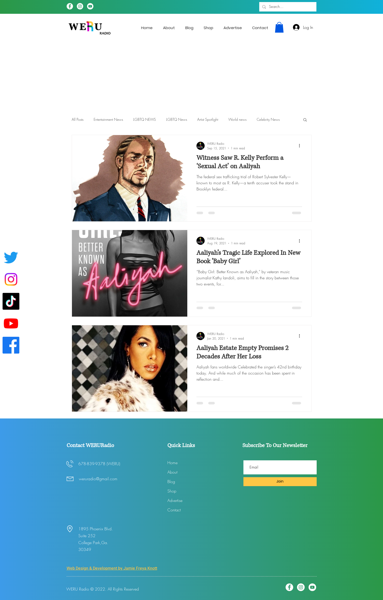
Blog (171, 481)
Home (172, 462)
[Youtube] (11, 323)
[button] (279, 27)
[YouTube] (90, 6)
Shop (171, 491)
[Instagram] (80, 6)
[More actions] (301, 146)
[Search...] (287, 6)
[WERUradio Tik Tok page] (11, 301)
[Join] (280, 481)
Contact (174, 510)
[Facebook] (70, 6)
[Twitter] (11, 257)
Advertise (174, 500)
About (172, 472)
